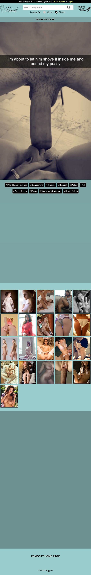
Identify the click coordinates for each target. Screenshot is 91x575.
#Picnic (33, 191)
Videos (48, 12)
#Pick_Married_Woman (50, 191)
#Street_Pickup (71, 191)
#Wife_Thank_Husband (16, 185)
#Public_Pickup (20, 191)
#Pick (82, 185)
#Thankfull (62, 185)
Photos (60, 12)
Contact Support (45, 570)
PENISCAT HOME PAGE (45, 556)
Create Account (59, 2)
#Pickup (74, 185)
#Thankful (50, 185)
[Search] (48, 7)
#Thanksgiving (36, 185)
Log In (70, 2)
